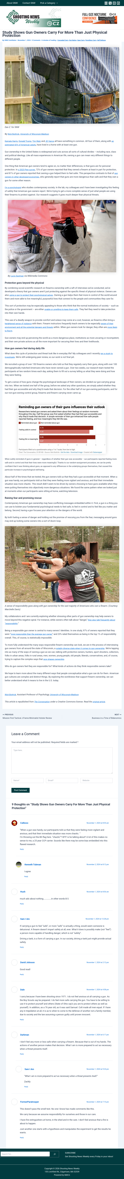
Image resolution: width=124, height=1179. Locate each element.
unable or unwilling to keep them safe (62, 312)
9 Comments (36, 40)
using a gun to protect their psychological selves (32, 294)
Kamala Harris (12, 141)
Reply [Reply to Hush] (23, 902)
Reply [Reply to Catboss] (23, 847)
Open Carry (83, 40)
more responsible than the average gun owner (32, 637)
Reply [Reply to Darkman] (23, 1053)
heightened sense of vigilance (19, 326)
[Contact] (106, 3)
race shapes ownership (64, 662)
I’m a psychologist (13, 187)
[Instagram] (114, 3)
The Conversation (42, 704)
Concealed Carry (63, 40)
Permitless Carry (93, 40)
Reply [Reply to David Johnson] (23, 973)
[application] (55, 3)
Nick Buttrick (14, 134)
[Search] (54, 1154)
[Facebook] (118, 3)
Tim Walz (38, 141)
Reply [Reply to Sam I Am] (23, 946)
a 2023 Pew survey (27, 169)
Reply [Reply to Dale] (23, 1019)
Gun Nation (74, 40)
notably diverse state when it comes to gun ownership (82, 651)
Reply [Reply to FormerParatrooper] (23, 1137)
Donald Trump (26, 141)
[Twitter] (110, 3)
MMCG (67, 1175)
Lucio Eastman (18, 275)
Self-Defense (104, 40)
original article (100, 704)
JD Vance (52, 141)
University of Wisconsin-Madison (36, 134)
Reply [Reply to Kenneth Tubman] (27, 875)
